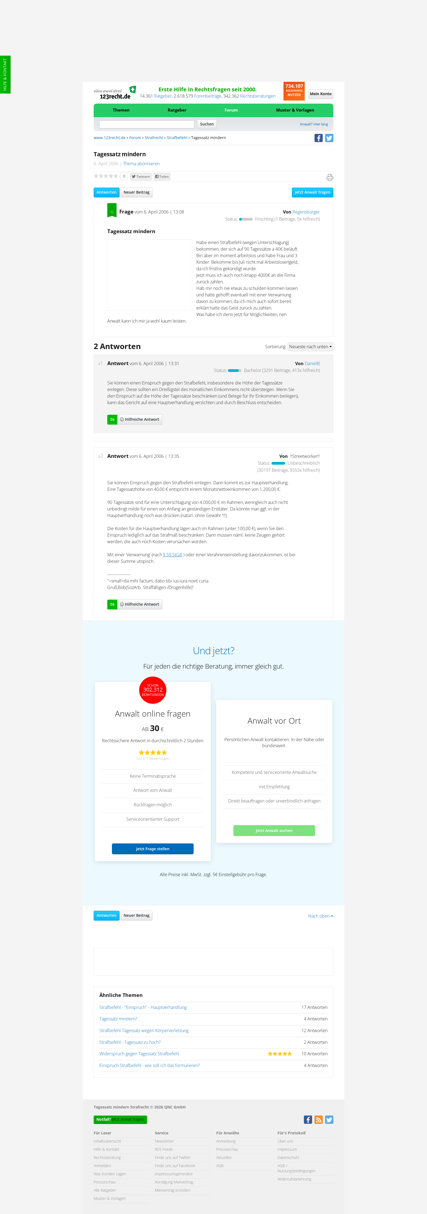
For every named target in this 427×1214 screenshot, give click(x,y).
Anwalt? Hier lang (314, 124)
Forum (231, 110)
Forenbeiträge (207, 96)
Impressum (287, 1150)
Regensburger (306, 212)
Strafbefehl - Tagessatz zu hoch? (130, 1042)
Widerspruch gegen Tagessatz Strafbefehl (139, 1054)
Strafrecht (154, 138)
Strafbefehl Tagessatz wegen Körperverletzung (143, 1031)
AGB (220, 1166)
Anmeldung (225, 1141)
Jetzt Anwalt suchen (274, 830)
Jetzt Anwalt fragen (312, 192)
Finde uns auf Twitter (173, 1158)
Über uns (285, 1141)
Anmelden (102, 1166)
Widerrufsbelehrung (294, 1179)
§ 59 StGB (172, 555)
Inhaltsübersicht (107, 1141)
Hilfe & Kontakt (5, 74)
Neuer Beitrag (137, 192)
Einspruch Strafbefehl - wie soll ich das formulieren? (149, 1065)
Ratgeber (163, 96)
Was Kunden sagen (110, 1174)
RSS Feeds (164, 1150)
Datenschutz (288, 1158)
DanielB (312, 364)
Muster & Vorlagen (295, 110)
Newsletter (164, 1141)
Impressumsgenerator (174, 1174)
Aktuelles (224, 1158)
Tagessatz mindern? (118, 1019)
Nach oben (320, 916)
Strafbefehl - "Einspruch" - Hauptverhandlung (143, 1007)
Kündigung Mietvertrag (174, 1182)
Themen (121, 110)
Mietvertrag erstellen (172, 1190)
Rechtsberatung (107, 1158)
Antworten (107, 192)
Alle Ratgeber (105, 1190)
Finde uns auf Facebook (175, 1166)
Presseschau (104, 1182)
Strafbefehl (177, 138)
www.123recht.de (110, 138)
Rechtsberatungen (258, 96)
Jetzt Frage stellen (152, 848)
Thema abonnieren (141, 164)
